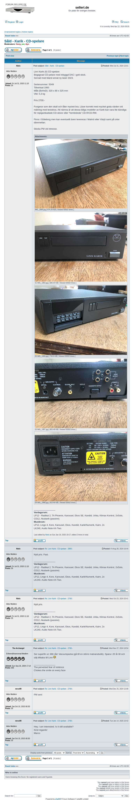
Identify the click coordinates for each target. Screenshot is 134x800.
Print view (10, 56)
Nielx (47, 535)
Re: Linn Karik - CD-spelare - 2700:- (59, 599)
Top (6, 540)
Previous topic (113, 56)
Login (19, 22)
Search (125, 22)
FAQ (115, 22)
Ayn (27, 44)
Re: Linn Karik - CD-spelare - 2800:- (59, 549)
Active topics (27, 32)
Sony (18, 44)
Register (10, 22)
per (23, 44)
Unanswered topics (12, 32)
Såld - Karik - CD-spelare (24, 41)
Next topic (124, 56)
